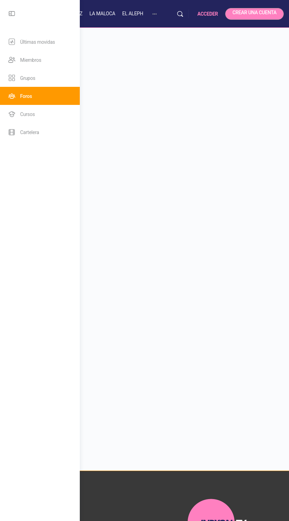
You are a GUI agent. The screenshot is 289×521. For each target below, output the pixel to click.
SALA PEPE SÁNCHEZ (106, 13)
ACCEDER (207, 14)
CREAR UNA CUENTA (254, 12)
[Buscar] (180, 14)
